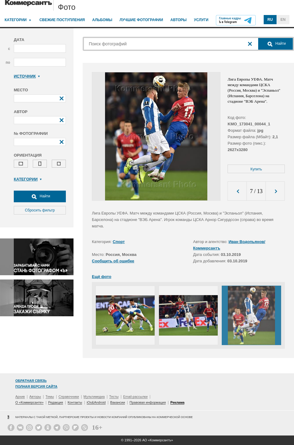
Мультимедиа (94, 396)
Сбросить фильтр (40, 210)
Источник (27, 76)
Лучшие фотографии (141, 20)
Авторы (178, 20)
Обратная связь (31, 380)
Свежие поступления (62, 20)
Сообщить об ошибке (113, 261)
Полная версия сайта (36, 386)
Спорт (119, 241)
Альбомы (102, 20)
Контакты (75, 402)
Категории (16, 20)
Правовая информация (148, 402)
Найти (39, 196)
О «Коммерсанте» (29, 402)
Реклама (177, 402)
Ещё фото (101, 276)
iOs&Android (96, 402)
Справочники (68, 396)
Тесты (114, 396)
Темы (50, 396)
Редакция (55, 402)
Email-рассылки (135, 396)
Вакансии (117, 402)
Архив (20, 396)
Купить (256, 169)
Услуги (201, 20)
